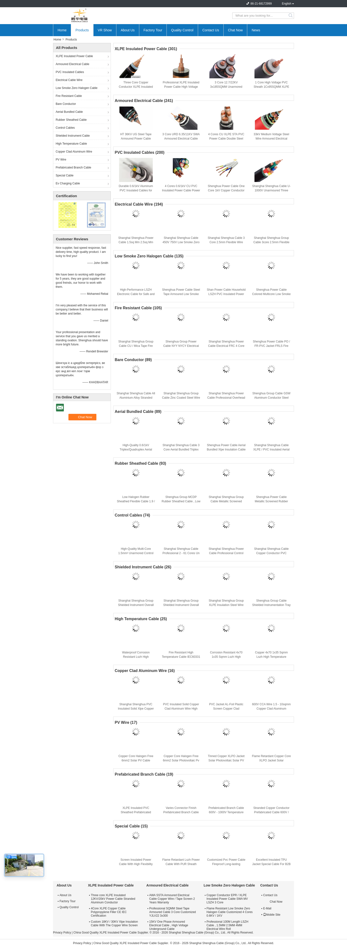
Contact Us (210, 30)
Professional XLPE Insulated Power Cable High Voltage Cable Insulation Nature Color (181, 87)
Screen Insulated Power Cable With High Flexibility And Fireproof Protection (136, 864)
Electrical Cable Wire (69, 80)
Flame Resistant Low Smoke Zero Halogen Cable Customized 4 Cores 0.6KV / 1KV (230, 912)
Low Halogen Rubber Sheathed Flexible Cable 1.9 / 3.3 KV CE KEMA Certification (136, 501)
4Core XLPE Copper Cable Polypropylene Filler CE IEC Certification (109, 912)
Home (62, 30)
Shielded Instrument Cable (73, 135)
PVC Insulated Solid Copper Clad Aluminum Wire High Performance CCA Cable (181, 709)
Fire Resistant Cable (69, 96)
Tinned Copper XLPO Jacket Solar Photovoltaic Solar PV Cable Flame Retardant (226, 760)
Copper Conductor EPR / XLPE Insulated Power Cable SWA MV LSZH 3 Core (227, 898)
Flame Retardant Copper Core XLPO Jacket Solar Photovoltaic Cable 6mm (271, 760)
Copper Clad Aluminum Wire (74, 151)
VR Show (105, 30)
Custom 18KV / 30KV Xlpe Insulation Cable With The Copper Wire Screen (114, 923)
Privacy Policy (62, 932)
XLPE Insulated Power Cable (74, 56)
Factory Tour (153, 30)
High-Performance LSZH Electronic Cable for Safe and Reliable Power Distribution (136, 294)
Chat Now (235, 30)
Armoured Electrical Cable (72, 64)
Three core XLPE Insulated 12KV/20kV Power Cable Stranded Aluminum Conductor (113, 898)
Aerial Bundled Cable (69, 112)
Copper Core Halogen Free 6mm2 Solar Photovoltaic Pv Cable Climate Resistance (181, 760)
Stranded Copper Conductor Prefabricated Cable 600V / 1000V (271, 812)
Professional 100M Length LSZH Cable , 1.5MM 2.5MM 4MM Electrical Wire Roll (227, 925)
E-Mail (267, 908)
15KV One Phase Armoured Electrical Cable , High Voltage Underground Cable (168, 925)
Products (82, 30)
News (256, 30)
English (286, 3)
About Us (128, 30)
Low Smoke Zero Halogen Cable (76, 88)
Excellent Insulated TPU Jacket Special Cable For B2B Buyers (271, 864)
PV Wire (61, 159)
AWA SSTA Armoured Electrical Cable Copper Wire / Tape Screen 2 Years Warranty (172, 898)
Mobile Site (271, 914)
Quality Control (182, 30)
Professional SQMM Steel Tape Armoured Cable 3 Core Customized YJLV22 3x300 (172, 912)
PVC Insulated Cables (70, 72)
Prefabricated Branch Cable (73, 167)
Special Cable (64, 175)
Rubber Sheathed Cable (71, 119)
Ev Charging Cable (68, 183)
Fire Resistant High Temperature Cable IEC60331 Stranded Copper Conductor (181, 657)
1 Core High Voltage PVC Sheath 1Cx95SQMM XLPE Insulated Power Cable (271, 87)
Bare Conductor (66, 104)
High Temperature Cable (71, 143)
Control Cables (65, 127)
